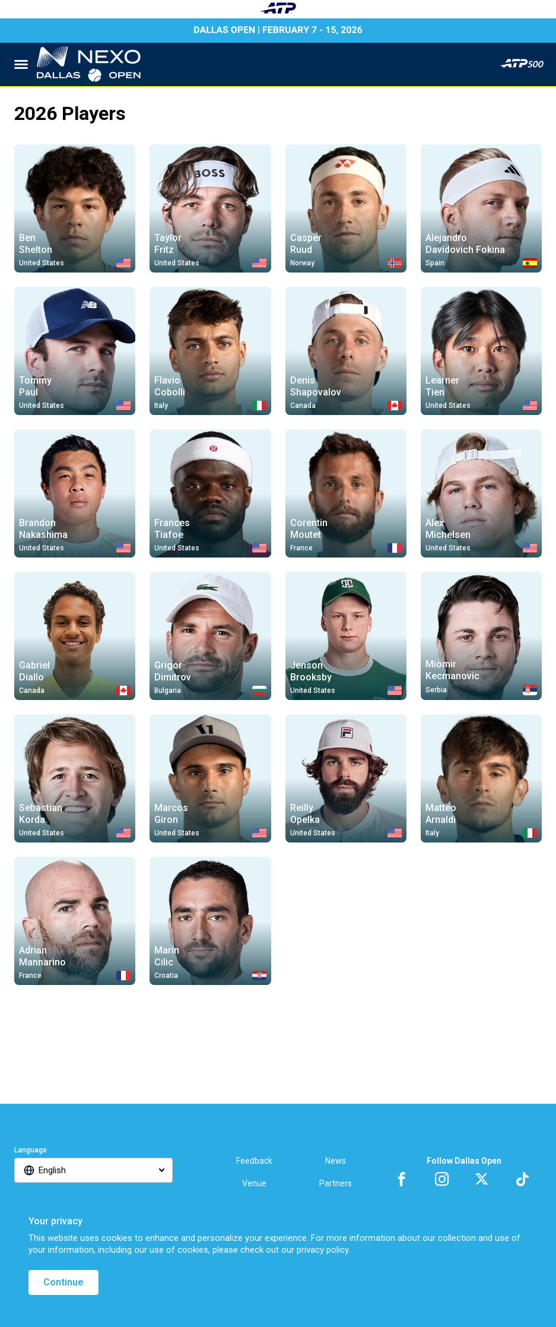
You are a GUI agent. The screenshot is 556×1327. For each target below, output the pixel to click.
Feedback (254, 1161)
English (52, 1170)
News (335, 1161)
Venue (254, 1183)
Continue (63, 1282)
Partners (335, 1183)
